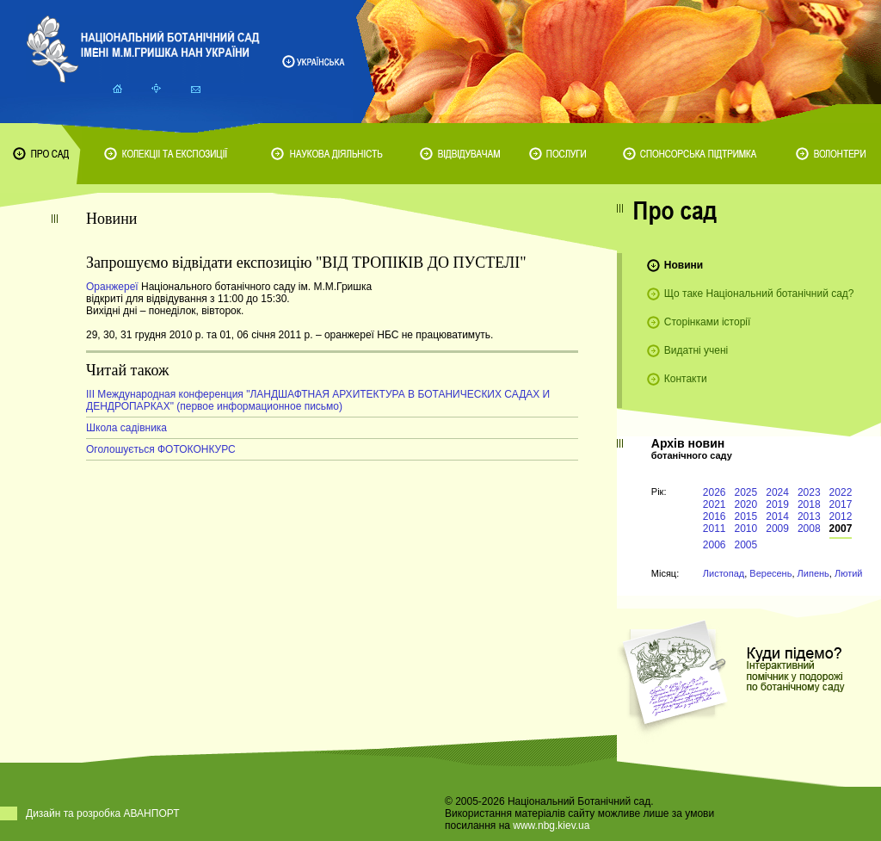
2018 (809, 504)
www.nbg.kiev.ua (551, 825)
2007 (841, 529)
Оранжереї (113, 287)
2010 (746, 529)
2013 (809, 516)
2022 (841, 492)
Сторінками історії (707, 322)
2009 (777, 529)
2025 (746, 492)
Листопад (723, 573)
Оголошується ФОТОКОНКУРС (161, 449)
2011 (714, 529)
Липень (813, 573)
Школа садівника (126, 428)
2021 (714, 504)
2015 (746, 516)
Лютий (849, 573)
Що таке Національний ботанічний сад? (759, 294)
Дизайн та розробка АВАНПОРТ (103, 813)
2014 (777, 516)
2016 (714, 516)
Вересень (770, 573)
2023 (809, 492)
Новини (683, 265)
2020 (746, 504)
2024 (777, 492)
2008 (809, 529)
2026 (714, 492)
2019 (777, 504)
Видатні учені (696, 350)
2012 (841, 516)
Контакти (685, 379)
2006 (714, 545)
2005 (746, 545)
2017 (841, 504)
